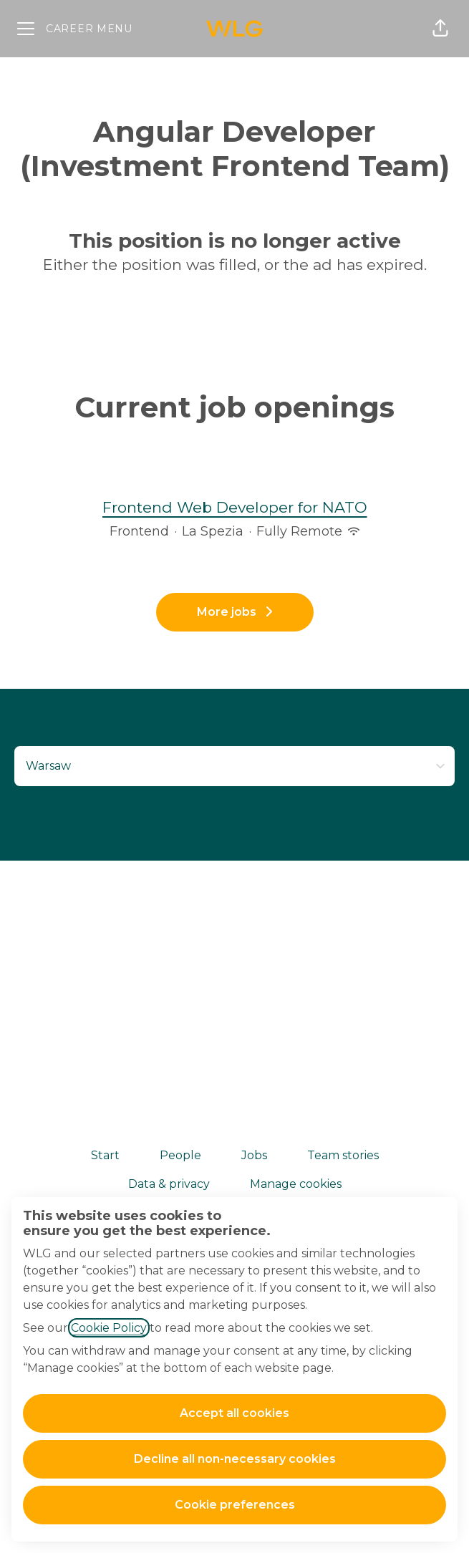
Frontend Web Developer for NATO (234, 507)
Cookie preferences (235, 1504)
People (180, 1155)
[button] (440, 29)
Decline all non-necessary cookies (235, 1459)
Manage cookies (296, 1184)
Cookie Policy (109, 1328)
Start (105, 1155)
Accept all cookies (234, 1413)
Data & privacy (169, 1184)
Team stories (343, 1155)
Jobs (254, 1155)
